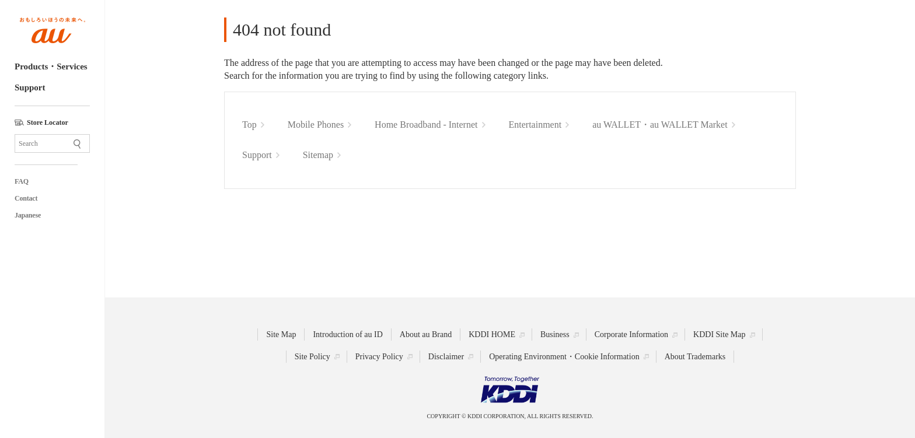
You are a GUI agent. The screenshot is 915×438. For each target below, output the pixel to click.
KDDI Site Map (719, 334)
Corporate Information (631, 334)
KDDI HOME (492, 334)
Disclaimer (446, 356)
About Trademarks (695, 356)
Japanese (28, 215)
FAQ (22, 181)
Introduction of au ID (347, 334)
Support (30, 87)
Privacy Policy (379, 356)
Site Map (281, 334)
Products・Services (51, 66)
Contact (26, 198)
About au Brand (426, 334)
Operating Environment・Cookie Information (564, 356)
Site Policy (312, 356)
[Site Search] (52, 143)
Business (555, 334)
